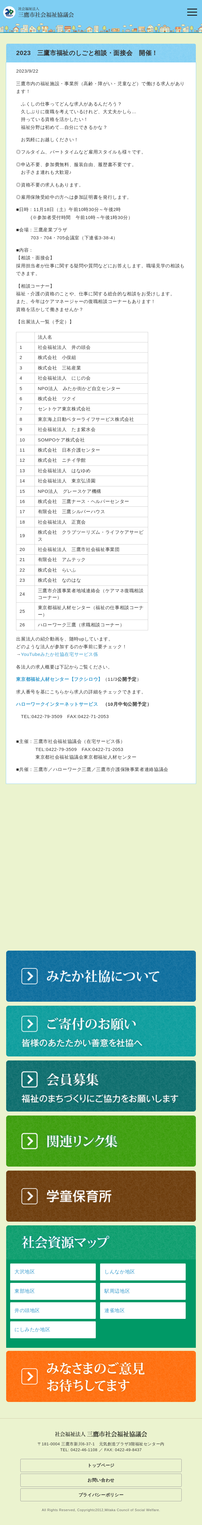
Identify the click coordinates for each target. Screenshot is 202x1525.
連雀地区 (114, 1310)
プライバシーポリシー (101, 1494)
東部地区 (24, 1291)
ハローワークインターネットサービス (57, 704)
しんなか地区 (119, 1271)
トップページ (101, 1465)
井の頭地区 (27, 1310)
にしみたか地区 (32, 1329)
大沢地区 (24, 1271)
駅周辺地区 (117, 1291)
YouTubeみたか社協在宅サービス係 (59, 654)
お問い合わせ (101, 1480)
